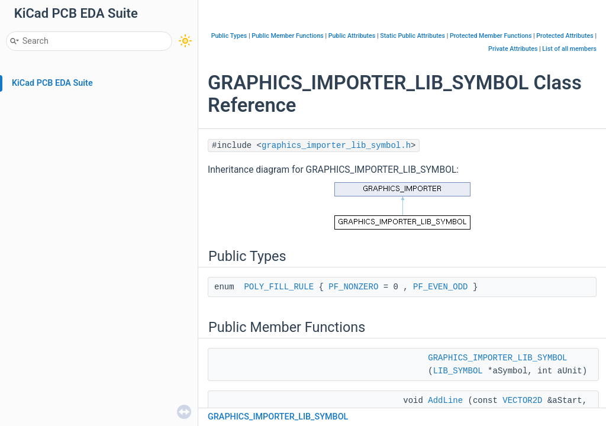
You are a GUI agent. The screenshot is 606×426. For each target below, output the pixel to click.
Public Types (229, 36)
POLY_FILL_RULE (279, 287)
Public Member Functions (288, 36)
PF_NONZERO (353, 287)
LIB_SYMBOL (458, 371)
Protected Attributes (564, 36)
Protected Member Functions (491, 36)
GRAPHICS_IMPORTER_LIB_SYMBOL (497, 358)
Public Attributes (352, 36)
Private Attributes (512, 49)
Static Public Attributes (412, 36)
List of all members (569, 49)
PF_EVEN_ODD (440, 287)
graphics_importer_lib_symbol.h (336, 145)
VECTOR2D (522, 400)
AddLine (445, 400)
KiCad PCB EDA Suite (52, 83)
